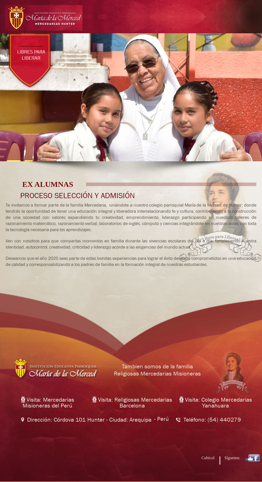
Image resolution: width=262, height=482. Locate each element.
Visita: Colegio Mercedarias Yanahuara (215, 403)
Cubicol (209, 458)
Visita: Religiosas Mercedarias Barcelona (132, 403)
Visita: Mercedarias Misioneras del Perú (47, 403)
